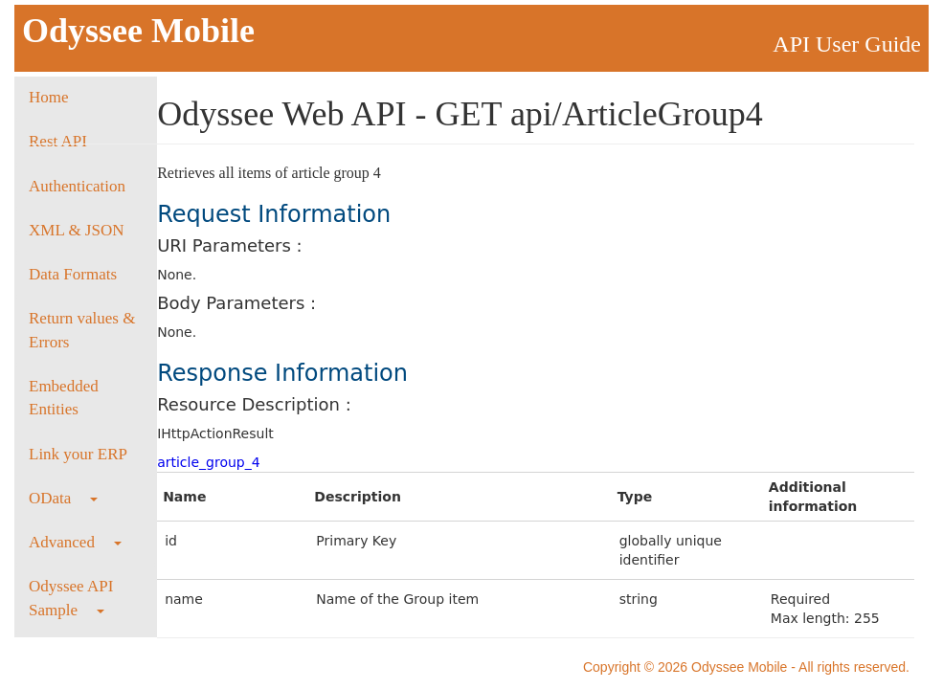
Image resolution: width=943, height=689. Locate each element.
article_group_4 (208, 462)
